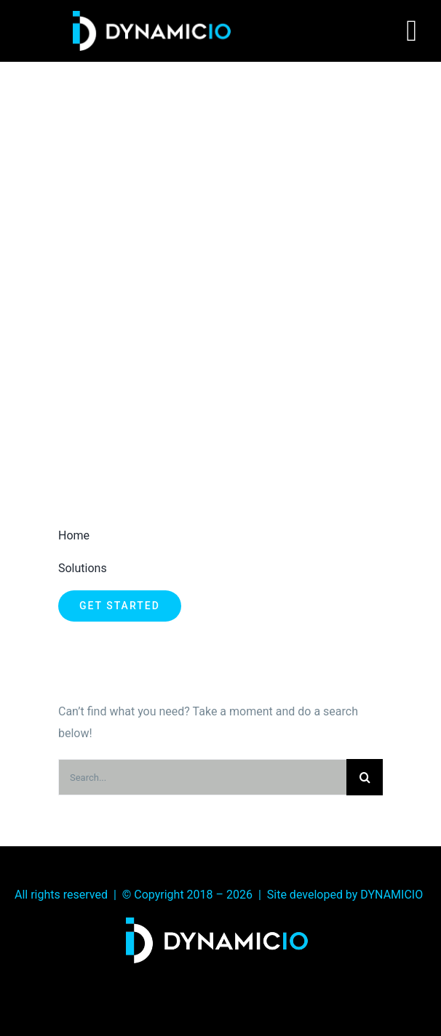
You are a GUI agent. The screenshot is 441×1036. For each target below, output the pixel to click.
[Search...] (202, 777)
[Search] (364, 777)
